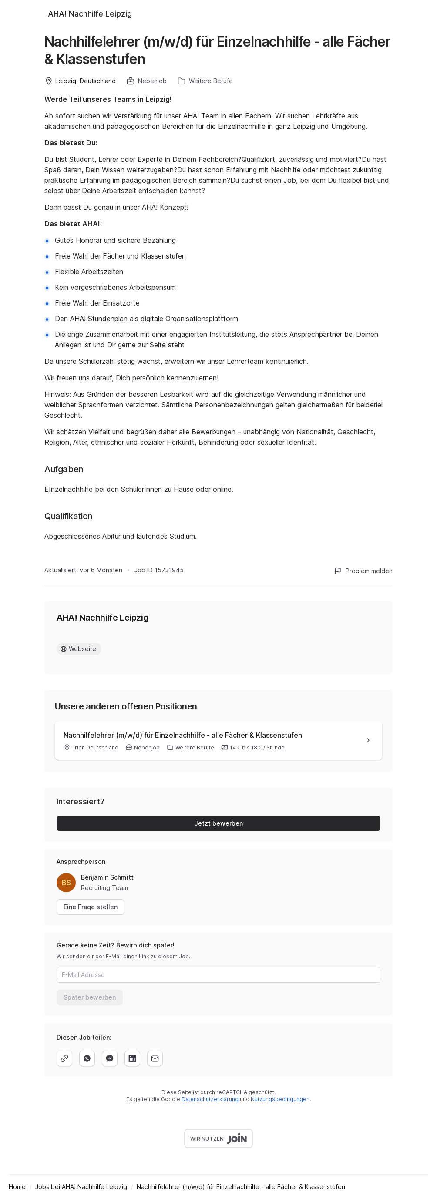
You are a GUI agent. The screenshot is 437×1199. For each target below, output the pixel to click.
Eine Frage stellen (91, 906)
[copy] (64, 1058)
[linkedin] (132, 1058)
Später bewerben (90, 997)
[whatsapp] (87, 1058)
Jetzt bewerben (219, 823)
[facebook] (110, 1058)
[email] (155, 1058)
